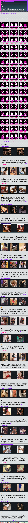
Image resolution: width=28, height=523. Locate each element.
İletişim (8, 8)
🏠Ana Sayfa (3, 4)
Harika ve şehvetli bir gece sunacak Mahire (7, 259)
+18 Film (2, 8)
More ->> (5, 182)
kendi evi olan (21, 9)
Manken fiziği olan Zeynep (4, 406)
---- (3, 157)
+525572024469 (3, 35)
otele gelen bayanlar (12, 10)
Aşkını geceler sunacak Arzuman (5, 463)
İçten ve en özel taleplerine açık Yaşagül (6, 204)
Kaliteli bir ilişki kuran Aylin (5, 333)
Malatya (20, 4)
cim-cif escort (9, 9)
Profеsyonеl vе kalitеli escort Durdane (6, 388)
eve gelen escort (13, 9)
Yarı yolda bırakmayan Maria (5, 425)
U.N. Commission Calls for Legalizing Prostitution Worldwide (8, 13)
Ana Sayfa (2, 141)
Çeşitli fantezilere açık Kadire (5, 146)
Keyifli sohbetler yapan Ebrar (5, 316)
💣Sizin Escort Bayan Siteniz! (7, 2)
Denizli (23, 4)
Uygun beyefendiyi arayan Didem (5, 501)
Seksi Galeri (5, 8)
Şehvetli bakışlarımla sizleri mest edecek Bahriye (8, 296)
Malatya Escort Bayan (7, 141)
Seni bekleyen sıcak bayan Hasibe (6, 223)
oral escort (6, 10)
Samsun (6, 4)
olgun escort (3, 10)
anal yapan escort (3, 9)
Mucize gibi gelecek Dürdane (5, 482)
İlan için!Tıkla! (3, 28)
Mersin (8, 4)
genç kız (17, 9)
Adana (25, 4)
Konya (12, 4)
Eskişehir (2, 6)
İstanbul (17, 4)
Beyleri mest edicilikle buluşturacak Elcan (7, 444)
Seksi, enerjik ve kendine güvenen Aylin (6, 278)
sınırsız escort (17, 10)
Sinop (10, 4)
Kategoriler (4, 14)
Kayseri (15, 4)
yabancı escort (22, 10)
